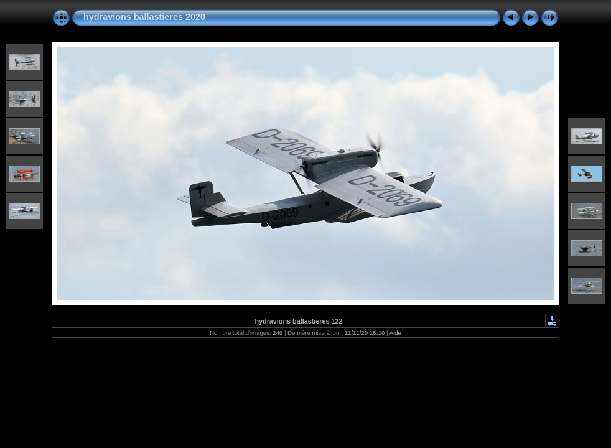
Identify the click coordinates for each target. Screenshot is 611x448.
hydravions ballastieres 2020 (144, 17)
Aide (395, 332)
